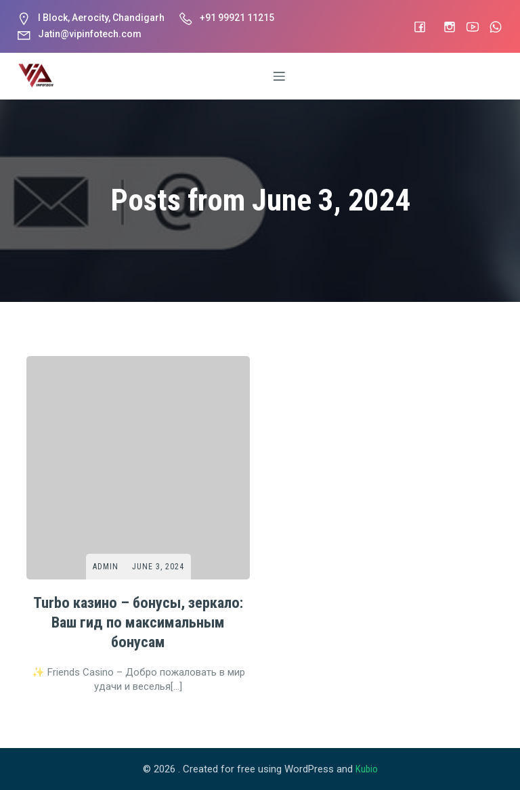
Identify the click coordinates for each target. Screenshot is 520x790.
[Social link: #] (413, 26)
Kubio (366, 769)
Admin (105, 566)
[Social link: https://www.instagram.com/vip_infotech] (443, 26)
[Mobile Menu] (279, 76)
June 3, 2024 (158, 566)
